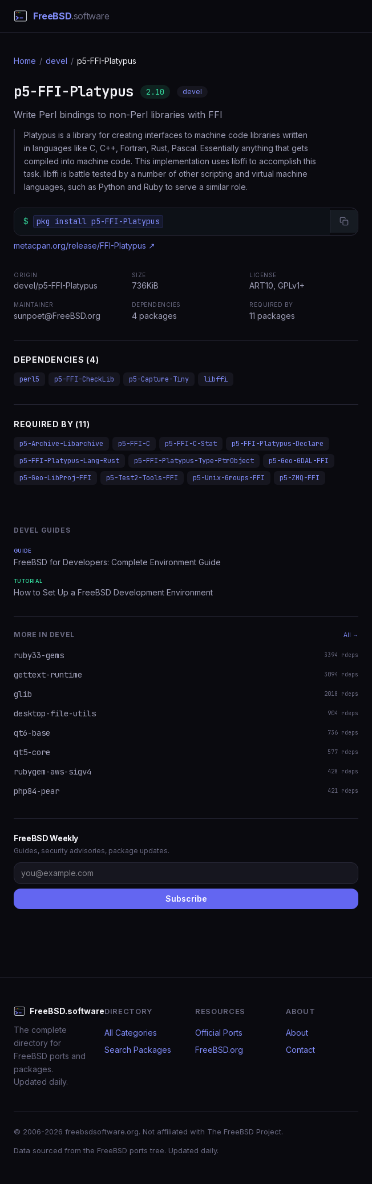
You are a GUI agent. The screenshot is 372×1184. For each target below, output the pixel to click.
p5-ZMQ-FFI (300, 477)
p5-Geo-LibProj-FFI (55, 477)
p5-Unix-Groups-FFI (229, 477)
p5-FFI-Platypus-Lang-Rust (69, 460)
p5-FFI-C (134, 443)
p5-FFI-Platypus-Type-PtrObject (194, 460)
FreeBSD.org (219, 1050)
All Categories (130, 1032)
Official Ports (218, 1032)
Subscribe (186, 898)
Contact (300, 1050)
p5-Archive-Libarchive (61, 443)
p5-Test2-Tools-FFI (142, 477)
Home (25, 61)
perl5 (29, 379)
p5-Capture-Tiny (159, 379)
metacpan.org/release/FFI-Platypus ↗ (84, 245)
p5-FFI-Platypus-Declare (278, 443)
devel (56, 61)
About (297, 1032)
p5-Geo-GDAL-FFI (299, 460)
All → (350, 634)
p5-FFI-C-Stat (191, 443)
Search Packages (137, 1050)
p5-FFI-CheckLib (84, 379)
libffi (216, 379)
